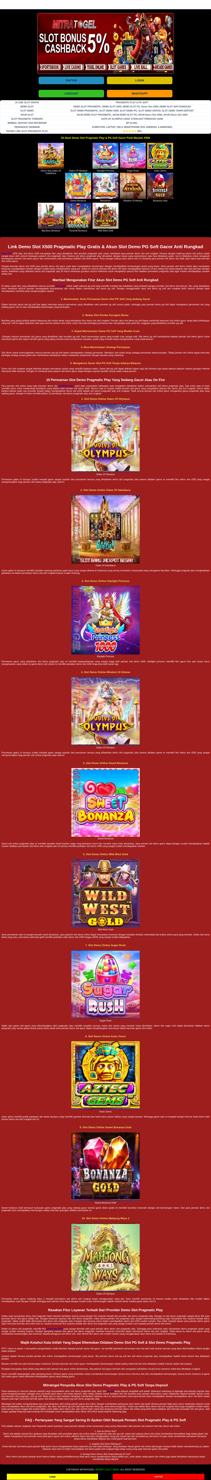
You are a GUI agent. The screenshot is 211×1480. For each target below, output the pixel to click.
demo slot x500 (55, 1329)
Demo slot (6, 253)
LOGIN (139, 80)
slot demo (60, 286)
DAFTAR (71, 80)
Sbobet (99, 1469)
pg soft (110, 1391)
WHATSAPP (140, 93)
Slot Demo (112, 1469)
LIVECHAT (71, 93)
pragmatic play (65, 386)
